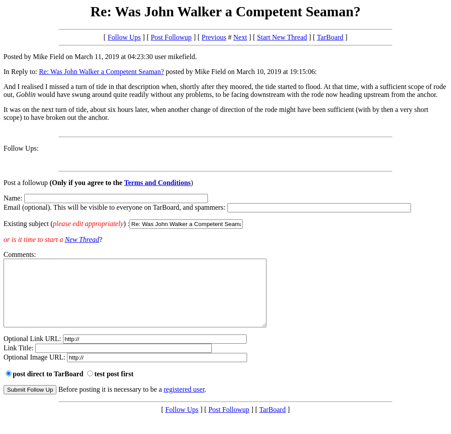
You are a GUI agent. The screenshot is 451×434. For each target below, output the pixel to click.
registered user (184, 402)
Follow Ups (123, 37)
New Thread (82, 239)
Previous (214, 37)
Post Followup (171, 37)
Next (240, 37)
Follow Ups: (21, 148)
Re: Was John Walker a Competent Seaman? (101, 71)
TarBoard (330, 37)
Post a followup (26, 182)
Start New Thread (282, 37)
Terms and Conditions (157, 182)
